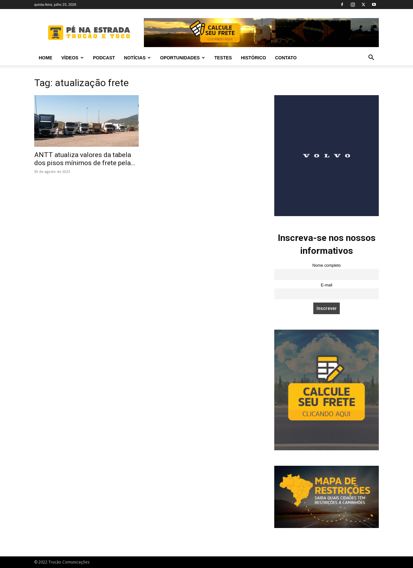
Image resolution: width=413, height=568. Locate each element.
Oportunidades (182, 57)
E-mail (326, 285)
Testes (223, 57)
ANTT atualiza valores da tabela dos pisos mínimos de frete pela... (85, 159)
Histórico (253, 57)
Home (45, 57)
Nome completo (326, 265)
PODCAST (104, 57)
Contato (286, 57)
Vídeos (72, 57)
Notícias (137, 57)
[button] (371, 58)
